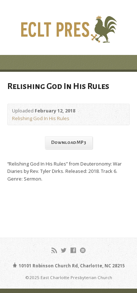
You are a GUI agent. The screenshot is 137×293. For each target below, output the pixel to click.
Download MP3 (68, 142)
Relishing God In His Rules (40, 118)
